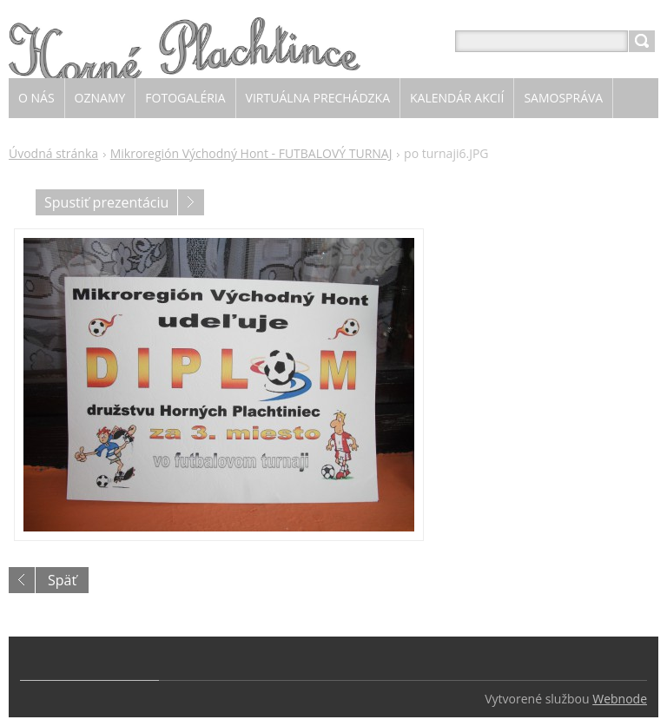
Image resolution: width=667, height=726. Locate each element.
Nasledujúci (191, 202)
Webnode (619, 698)
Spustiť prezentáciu (106, 202)
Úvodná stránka (53, 153)
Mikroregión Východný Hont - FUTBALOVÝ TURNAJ (251, 153)
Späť (62, 580)
